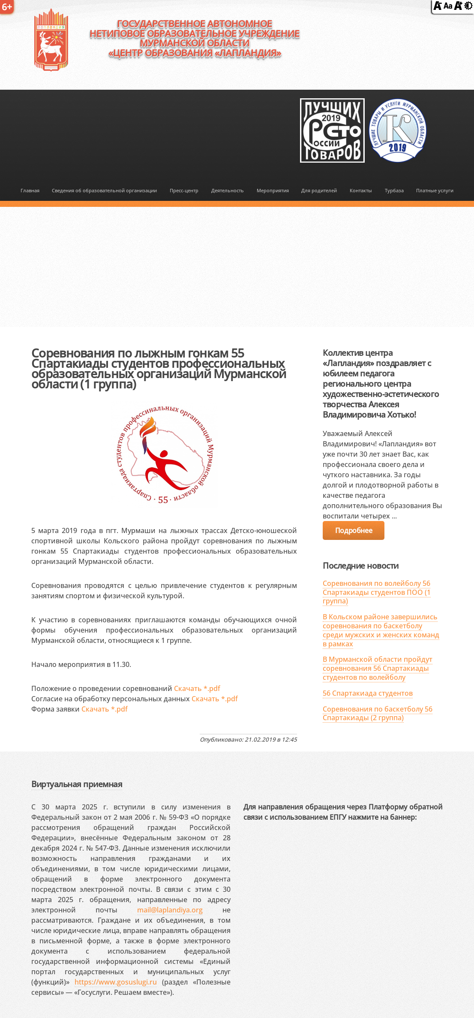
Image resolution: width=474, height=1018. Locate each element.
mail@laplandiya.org (170, 910)
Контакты (361, 190)
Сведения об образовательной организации (104, 190)
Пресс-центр (184, 190)
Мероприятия (273, 190)
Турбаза (394, 190)
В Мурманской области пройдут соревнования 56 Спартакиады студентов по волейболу (377, 668)
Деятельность (227, 190)
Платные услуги (434, 190)
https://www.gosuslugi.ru (116, 982)
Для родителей (319, 190)
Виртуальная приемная (76, 784)
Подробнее (353, 530)
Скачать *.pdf (197, 688)
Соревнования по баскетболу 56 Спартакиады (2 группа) (377, 713)
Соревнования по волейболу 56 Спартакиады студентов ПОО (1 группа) (377, 592)
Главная (30, 190)
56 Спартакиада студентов (368, 693)
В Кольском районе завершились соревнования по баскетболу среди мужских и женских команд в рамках (381, 630)
